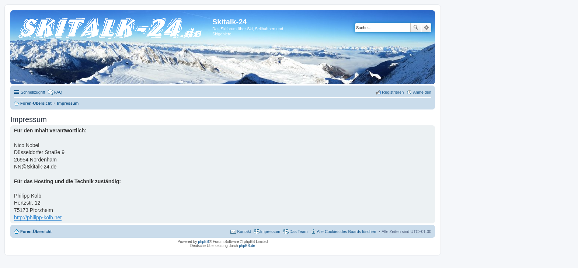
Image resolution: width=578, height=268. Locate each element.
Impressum (270, 231)
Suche (415, 27)
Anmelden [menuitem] (422, 92)
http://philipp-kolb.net (38, 217)
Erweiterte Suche (426, 27)
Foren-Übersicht (36, 231)
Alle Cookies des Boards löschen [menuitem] (346, 231)
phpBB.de (247, 246)
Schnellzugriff (33, 92)
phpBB (203, 242)
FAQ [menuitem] (58, 92)
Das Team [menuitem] (298, 231)
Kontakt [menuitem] (244, 231)
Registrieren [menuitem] (393, 92)
